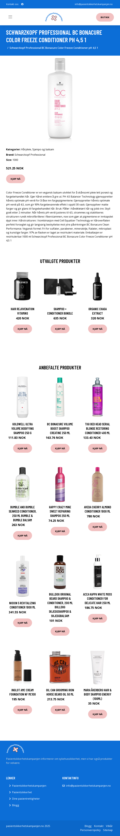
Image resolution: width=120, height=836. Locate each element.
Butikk (105, 17)
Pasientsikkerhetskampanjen (29, 785)
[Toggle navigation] (10, 17)
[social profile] (22, 4)
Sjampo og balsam (43, 149)
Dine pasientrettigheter (26, 798)
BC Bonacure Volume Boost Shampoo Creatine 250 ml (60, 428)
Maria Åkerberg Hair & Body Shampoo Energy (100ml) (98, 694)
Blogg (15, 805)
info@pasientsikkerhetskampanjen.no (94, 4)
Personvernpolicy (90, 830)
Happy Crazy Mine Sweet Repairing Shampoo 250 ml (60, 511)
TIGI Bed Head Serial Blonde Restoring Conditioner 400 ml (97, 428)
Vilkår (109, 826)
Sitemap (108, 830)
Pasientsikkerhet (22, 792)
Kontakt (98, 826)
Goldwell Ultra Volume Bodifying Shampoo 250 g (22, 428)
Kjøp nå (15, 178)
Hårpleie (26, 149)
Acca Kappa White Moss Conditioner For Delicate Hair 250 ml (97, 598)
